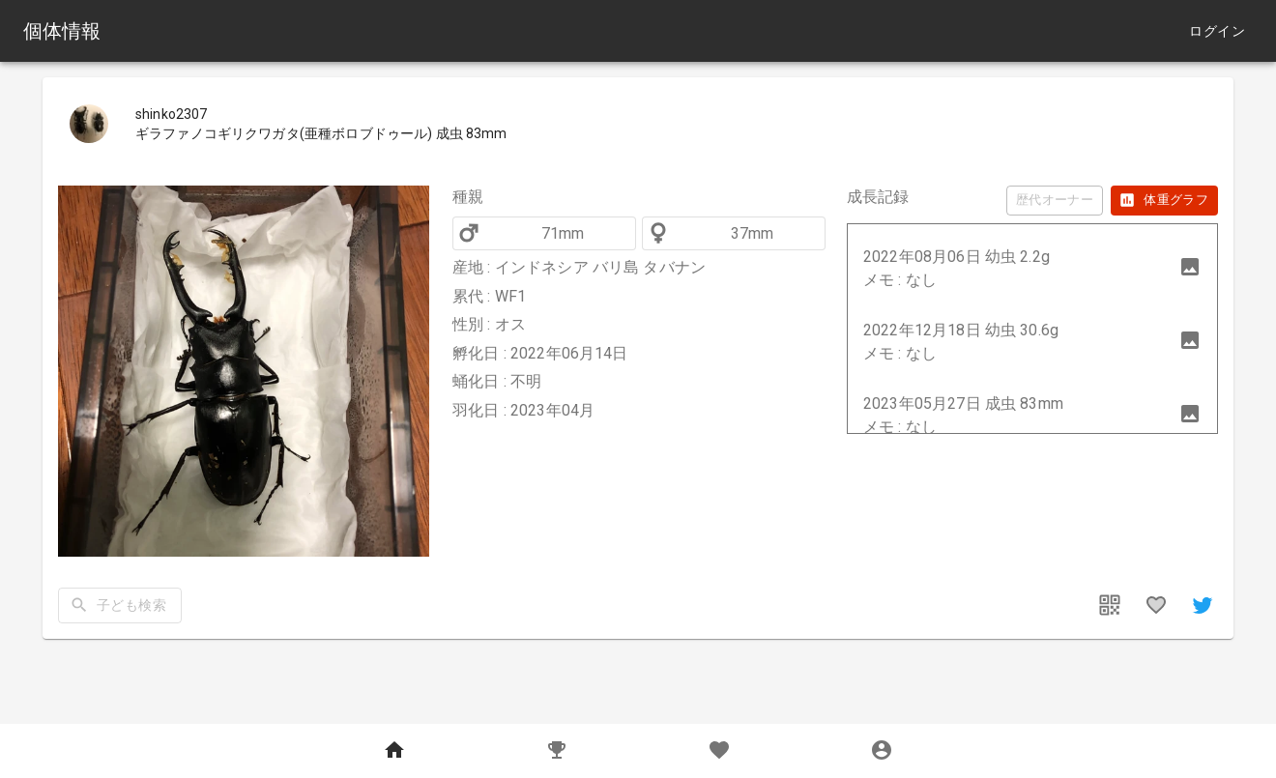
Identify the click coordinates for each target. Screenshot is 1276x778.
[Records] (557, 751)
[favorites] (1156, 605)
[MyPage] (881, 751)
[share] (1202, 605)
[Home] (394, 751)
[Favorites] (719, 751)
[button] (1032, 268)
